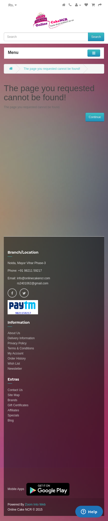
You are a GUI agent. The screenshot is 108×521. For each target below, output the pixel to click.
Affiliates (13, 410)
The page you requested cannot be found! (52, 69)
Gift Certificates (18, 405)
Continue (95, 117)
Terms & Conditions (21, 348)
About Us (14, 333)
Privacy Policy (17, 343)
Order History (17, 358)
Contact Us (15, 390)
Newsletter (15, 368)
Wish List (14, 363)
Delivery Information (21, 338)
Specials (13, 415)
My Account (15, 353)
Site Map (14, 395)
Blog (11, 420)
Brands (12, 400)
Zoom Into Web (35, 504)
